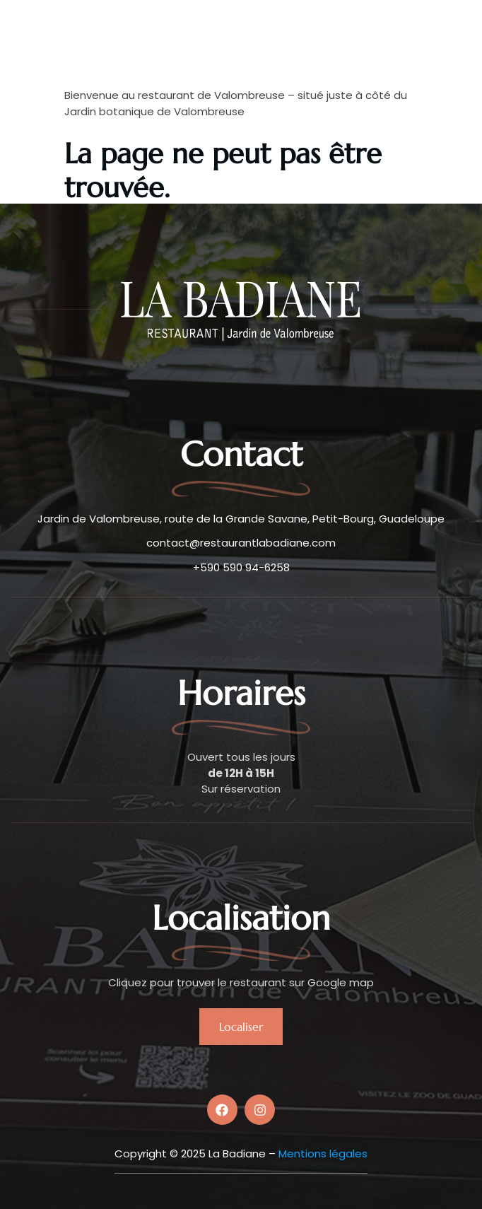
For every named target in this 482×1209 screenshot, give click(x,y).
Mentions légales (323, 1153)
